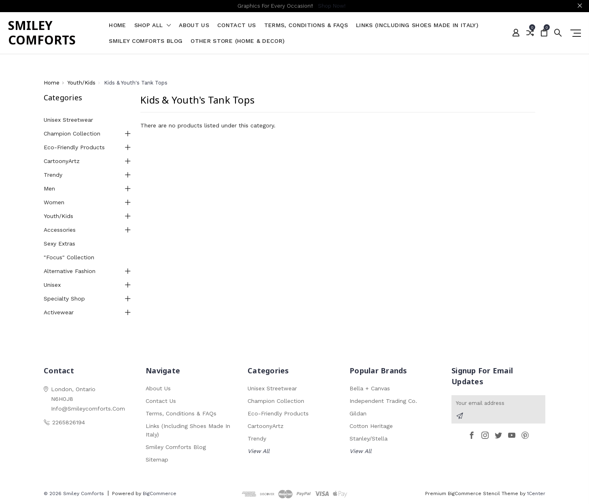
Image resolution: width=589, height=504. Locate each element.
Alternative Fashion (69, 271)
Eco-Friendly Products (74, 147)
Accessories (60, 230)
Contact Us (236, 25)
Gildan (358, 413)
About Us (194, 25)
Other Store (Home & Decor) (237, 41)
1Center (536, 493)
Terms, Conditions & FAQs (306, 25)
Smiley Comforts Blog (145, 41)
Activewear (59, 312)
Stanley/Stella (369, 438)
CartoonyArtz (62, 161)
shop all (152, 25)
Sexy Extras (59, 243)
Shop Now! (331, 6)
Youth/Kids (58, 216)
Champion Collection (72, 133)
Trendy (53, 175)
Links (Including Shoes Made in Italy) (417, 25)
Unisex (52, 285)
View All (258, 451)
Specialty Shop (64, 298)
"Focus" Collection (69, 257)
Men (49, 188)
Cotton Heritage (371, 426)
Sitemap (157, 459)
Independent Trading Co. (383, 401)
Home (117, 25)
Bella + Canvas (370, 388)
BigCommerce (159, 493)
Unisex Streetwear (68, 119)
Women (54, 202)
